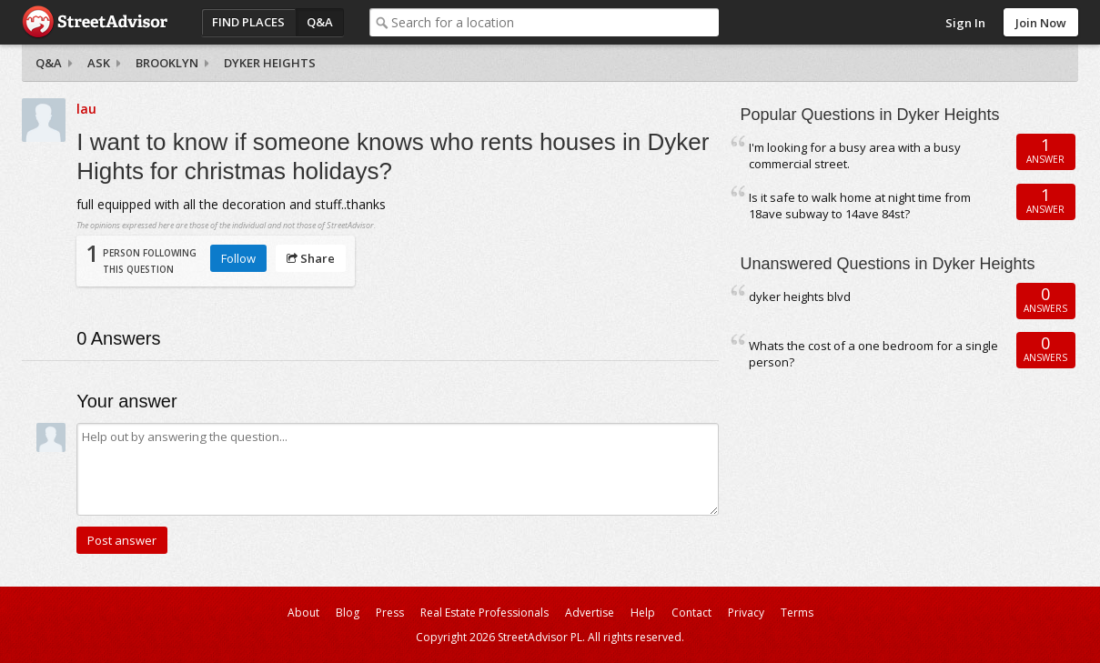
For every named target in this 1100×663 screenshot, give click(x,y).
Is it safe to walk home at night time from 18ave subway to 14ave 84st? (860, 206)
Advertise (589, 612)
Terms (797, 612)
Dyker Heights (270, 63)
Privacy (746, 612)
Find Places (248, 22)
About (303, 612)
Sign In (965, 23)
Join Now (1040, 23)
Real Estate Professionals (484, 612)
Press (390, 612)
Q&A (320, 22)
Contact (691, 612)
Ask (98, 63)
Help (643, 612)
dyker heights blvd (800, 296)
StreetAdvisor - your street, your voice (94, 22)
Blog (347, 612)
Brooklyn (167, 63)
